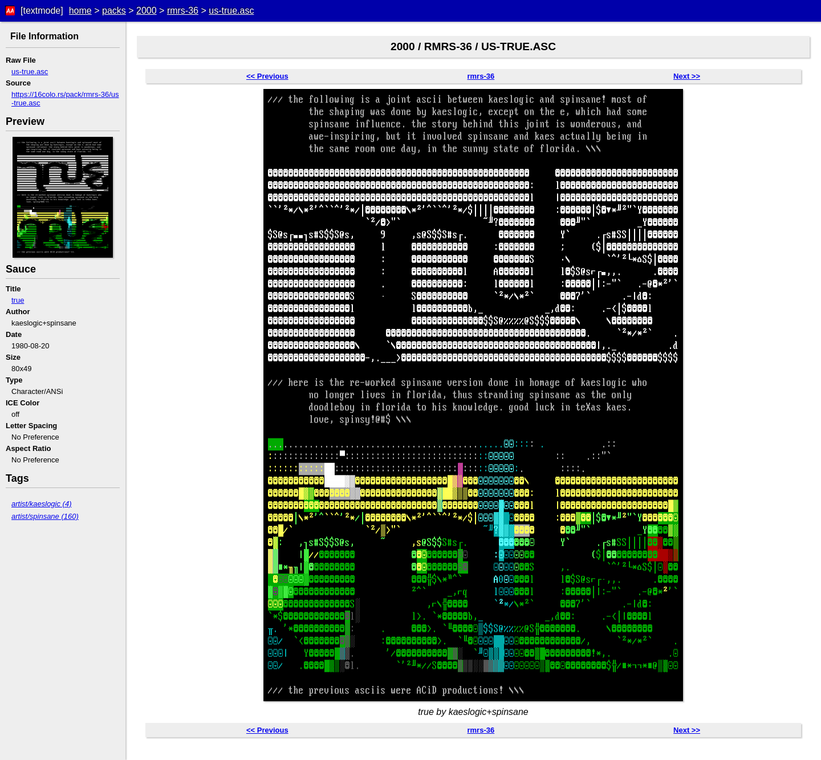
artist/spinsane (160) (45, 516)
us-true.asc (231, 10)
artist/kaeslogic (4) (41, 503)
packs (114, 10)
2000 (146, 10)
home (80, 10)
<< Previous (267, 76)
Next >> (686, 76)
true (17, 300)
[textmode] (42, 10)
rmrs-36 (182, 10)
